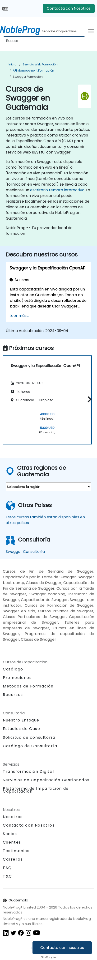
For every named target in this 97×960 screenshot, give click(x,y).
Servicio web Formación (40, 64)
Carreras (13, 859)
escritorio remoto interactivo (57, 190)
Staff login (48, 957)
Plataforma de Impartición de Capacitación (36, 790)
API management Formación (33, 70)
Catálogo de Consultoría (30, 746)
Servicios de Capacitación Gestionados (46, 780)
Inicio (12, 64)
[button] (88, 399)
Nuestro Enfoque (21, 720)
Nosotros (13, 816)
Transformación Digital (28, 771)
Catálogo (13, 669)
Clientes (12, 842)
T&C (7, 876)
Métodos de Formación (28, 686)
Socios (10, 833)
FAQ (7, 867)
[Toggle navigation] (91, 30)
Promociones (17, 677)
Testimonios (16, 850)
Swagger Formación (28, 77)
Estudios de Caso (21, 728)
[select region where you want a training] (48, 486)
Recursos (13, 694)
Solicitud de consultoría (29, 737)
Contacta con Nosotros (69, 8)
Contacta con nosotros (62, 947)
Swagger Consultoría (25, 551)
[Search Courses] (44, 40)
